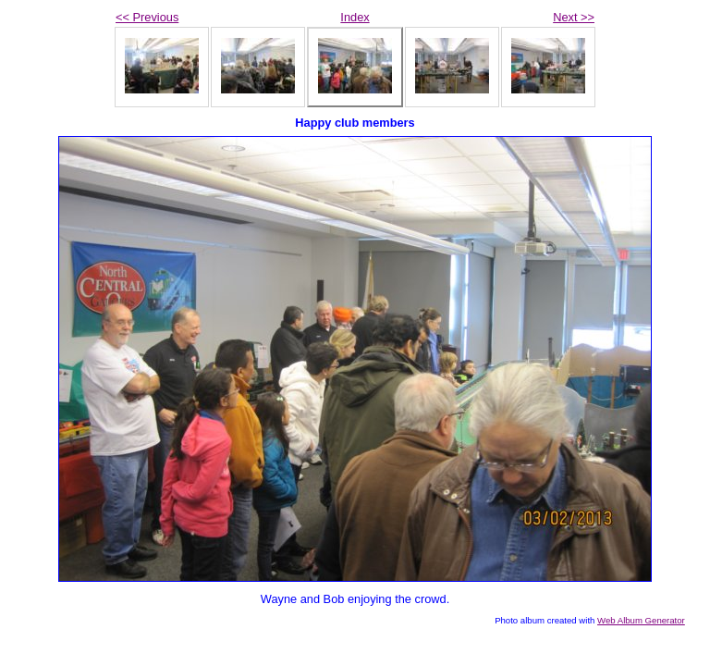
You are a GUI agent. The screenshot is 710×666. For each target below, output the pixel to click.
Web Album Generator (641, 620)
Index (354, 17)
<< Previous (147, 17)
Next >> (573, 17)
